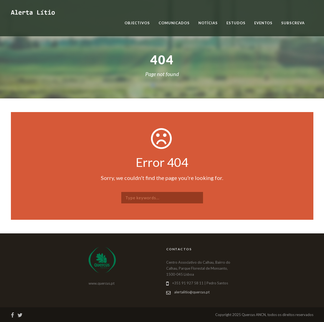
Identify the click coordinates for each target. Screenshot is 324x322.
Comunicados (174, 23)
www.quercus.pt (101, 283)
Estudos (236, 23)
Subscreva (293, 23)
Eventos (263, 23)
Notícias (208, 23)
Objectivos (137, 23)
